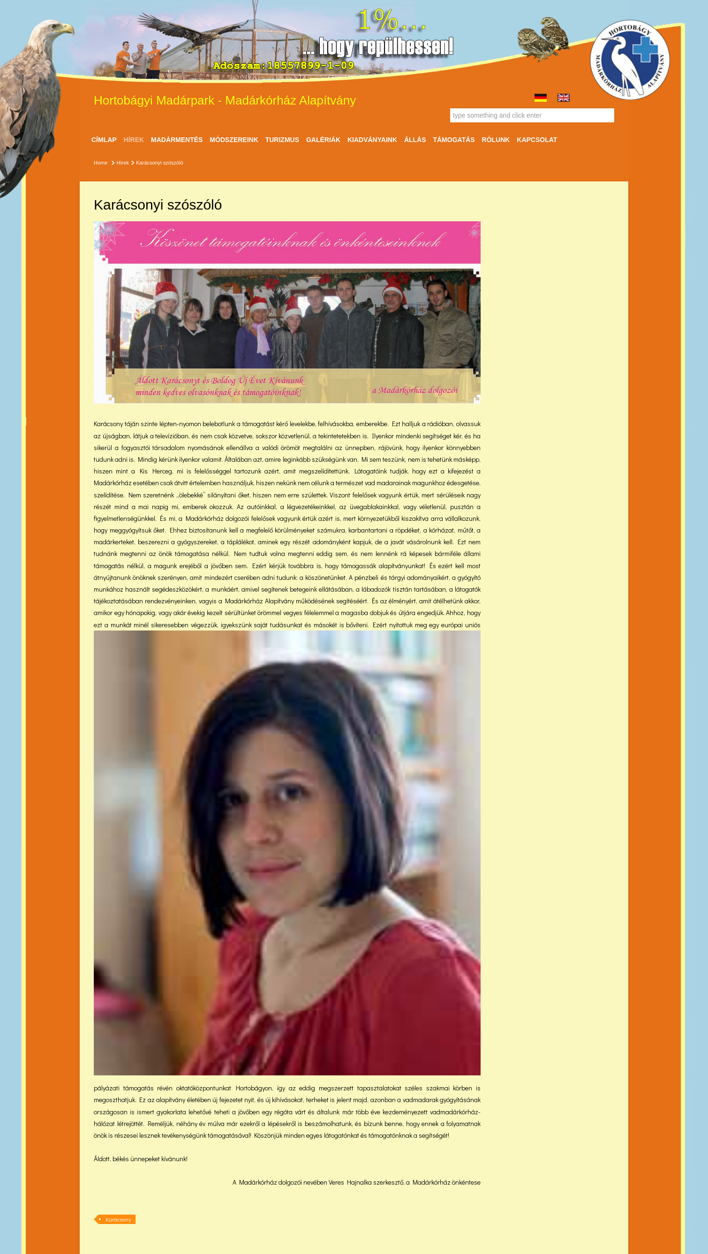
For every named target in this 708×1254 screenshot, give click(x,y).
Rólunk (496, 139)
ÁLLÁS (415, 139)
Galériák (323, 139)
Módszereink (234, 139)
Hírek (134, 139)
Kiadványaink (372, 139)
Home (100, 162)
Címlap (104, 139)
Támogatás (454, 139)
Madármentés (177, 139)
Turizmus (282, 139)
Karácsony (118, 1219)
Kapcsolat (537, 139)
